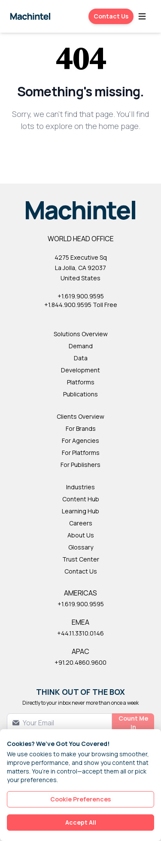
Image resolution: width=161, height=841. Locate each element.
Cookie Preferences (80, 799)
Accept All (80, 822)
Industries (80, 487)
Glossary (80, 547)
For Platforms (81, 452)
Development (80, 370)
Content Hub (80, 499)
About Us (80, 535)
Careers (80, 523)
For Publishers (80, 464)
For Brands (81, 428)
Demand (81, 346)
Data (81, 358)
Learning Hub (80, 511)
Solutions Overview (81, 334)
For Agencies (80, 440)
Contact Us (111, 16)
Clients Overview (80, 416)
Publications (80, 394)
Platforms (80, 382)
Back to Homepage (80, 154)
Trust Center (80, 559)
